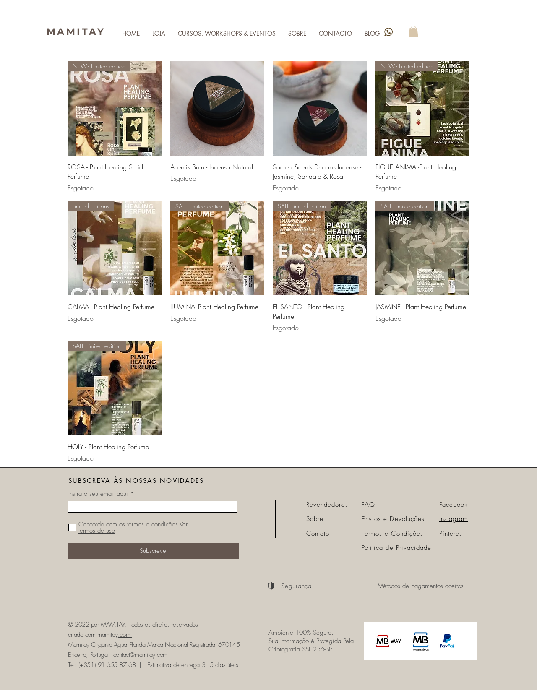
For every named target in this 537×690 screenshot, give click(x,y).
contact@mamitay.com (140, 655)
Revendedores (327, 504)
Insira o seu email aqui (98, 494)
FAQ (368, 504)
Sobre (314, 519)
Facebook (453, 504)
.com (125, 634)
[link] (413, 31)
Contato (317, 533)
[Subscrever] (153, 551)
